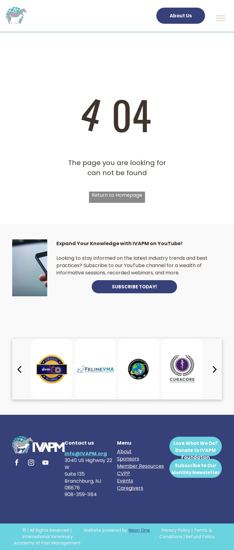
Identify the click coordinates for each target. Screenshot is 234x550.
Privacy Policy (175, 530)
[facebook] (16, 463)
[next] (215, 369)
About (124, 451)
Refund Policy (200, 537)
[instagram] (31, 463)
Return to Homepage (117, 195)
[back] (19, 369)
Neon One (139, 530)
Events (125, 480)
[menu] (221, 18)
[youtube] (45, 463)
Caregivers (130, 488)
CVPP (123, 473)
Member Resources (140, 466)
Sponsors (128, 458)
